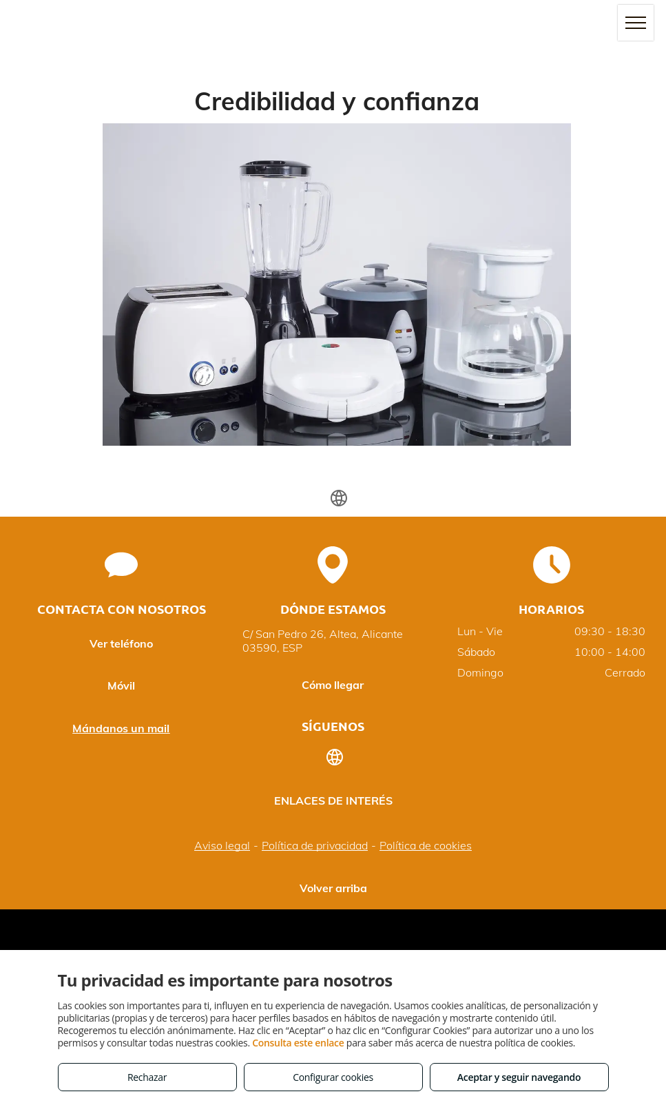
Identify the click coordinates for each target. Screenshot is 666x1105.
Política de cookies (425, 845)
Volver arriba (333, 888)
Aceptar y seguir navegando (519, 1077)
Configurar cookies (333, 1077)
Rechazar (147, 1077)
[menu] (636, 23)
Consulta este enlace (298, 1042)
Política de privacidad (315, 845)
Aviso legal (222, 845)
